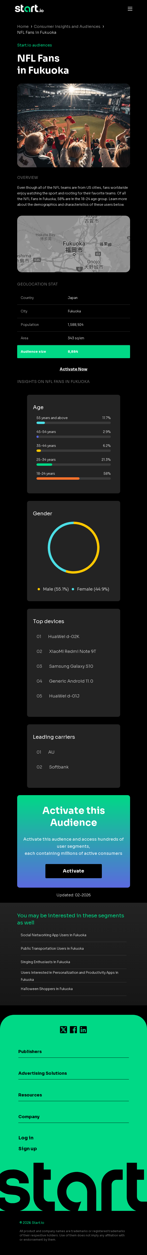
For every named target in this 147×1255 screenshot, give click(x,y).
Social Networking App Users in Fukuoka (53, 935)
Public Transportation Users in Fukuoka (52, 948)
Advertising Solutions (42, 1073)
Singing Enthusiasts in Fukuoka (45, 962)
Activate (73, 871)
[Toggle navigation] (128, 8)
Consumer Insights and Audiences (67, 26)
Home (23, 26)
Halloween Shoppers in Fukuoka (47, 989)
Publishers (30, 1051)
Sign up (27, 1149)
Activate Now (73, 369)
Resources (30, 1095)
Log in (25, 1138)
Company (29, 1116)
